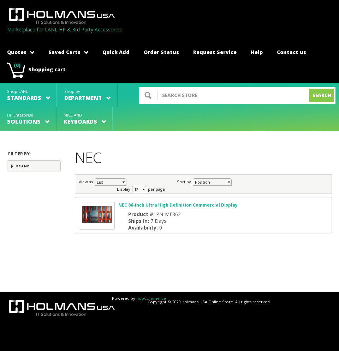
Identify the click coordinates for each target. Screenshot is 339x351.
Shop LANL (28, 95)
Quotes (20, 52)
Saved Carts (68, 52)
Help (257, 52)
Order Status (161, 52)
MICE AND (85, 118)
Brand (23, 166)
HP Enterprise (28, 118)
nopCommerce (151, 298)
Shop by (87, 95)
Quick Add (116, 52)
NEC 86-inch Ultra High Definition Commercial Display (178, 205)
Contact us (291, 52)
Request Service (215, 52)
